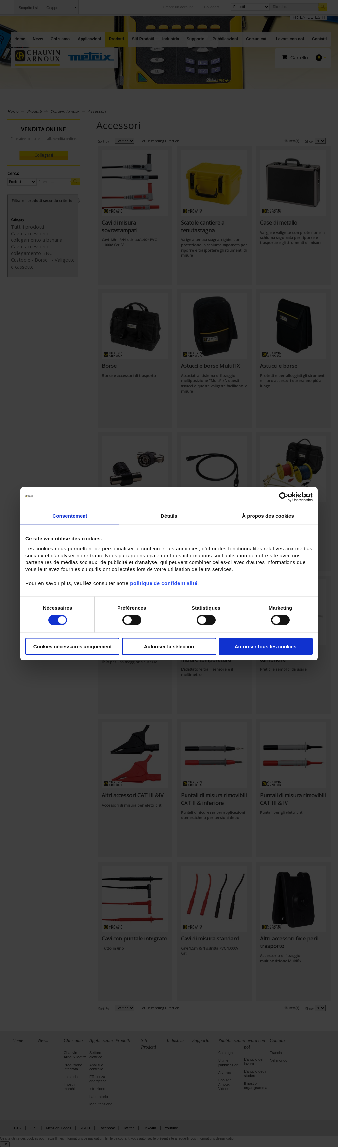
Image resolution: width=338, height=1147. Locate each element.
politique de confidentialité (163, 583)
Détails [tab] (169, 515)
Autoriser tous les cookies (266, 646)
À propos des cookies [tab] (268, 515)
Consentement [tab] (69, 515)
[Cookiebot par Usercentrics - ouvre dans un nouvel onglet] (284, 497)
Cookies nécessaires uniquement (72, 646)
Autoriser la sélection (169, 646)
